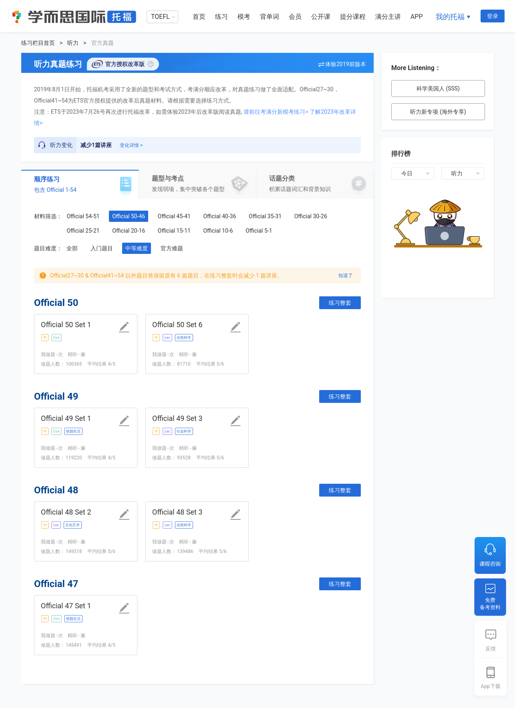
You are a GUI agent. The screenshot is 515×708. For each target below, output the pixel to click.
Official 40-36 (219, 216)
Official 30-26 (310, 216)
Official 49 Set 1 (66, 418)
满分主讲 (388, 16)
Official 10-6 (218, 230)
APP (416, 16)
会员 (295, 16)
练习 (221, 16)
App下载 (490, 686)
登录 (492, 16)
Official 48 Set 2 (66, 512)
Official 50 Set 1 (66, 324)
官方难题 (172, 248)
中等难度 (136, 248)
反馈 (490, 649)
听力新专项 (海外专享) (438, 112)
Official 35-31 (265, 216)
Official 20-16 (128, 230)
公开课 (320, 16)
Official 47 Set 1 (66, 605)
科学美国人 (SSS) (438, 88)
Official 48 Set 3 (177, 512)
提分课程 (353, 16)
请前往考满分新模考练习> (275, 112)
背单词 (269, 16)
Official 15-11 (174, 230)
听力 (72, 43)
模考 (243, 16)
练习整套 (340, 303)
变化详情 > (131, 145)
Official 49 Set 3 (177, 418)
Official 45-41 (174, 216)
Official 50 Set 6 (177, 324)
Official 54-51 (82, 216)
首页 (199, 16)
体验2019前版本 (345, 64)
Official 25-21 (82, 230)
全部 (72, 248)
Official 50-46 (128, 216)
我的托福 (450, 16)
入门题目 (102, 248)
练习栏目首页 (38, 43)
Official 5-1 (258, 230)
